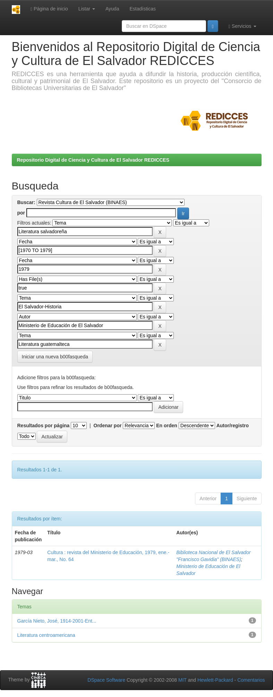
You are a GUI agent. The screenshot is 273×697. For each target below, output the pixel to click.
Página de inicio (49, 9)
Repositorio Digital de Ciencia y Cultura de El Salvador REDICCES (93, 160)
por (21, 213)
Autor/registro (232, 425)
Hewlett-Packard (215, 680)
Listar (86, 8)
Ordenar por (108, 425)
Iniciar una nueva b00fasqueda (55, 356)
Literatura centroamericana (46, 635)
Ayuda (112, 8)
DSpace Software (106, 680)
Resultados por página (43, 425)
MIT (182, 680)
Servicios (242, 26)
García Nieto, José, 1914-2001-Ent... (56, 621)
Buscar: (26, 202)
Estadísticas (142, 8)
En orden (166, 425)
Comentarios (251, 680)
